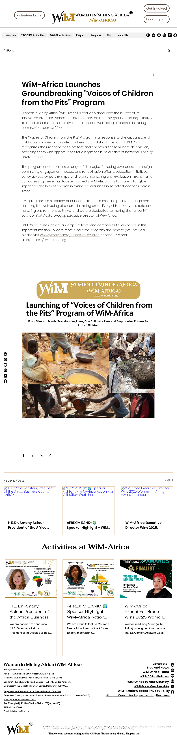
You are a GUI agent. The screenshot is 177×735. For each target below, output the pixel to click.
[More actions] (153, 74)
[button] (168, 50)
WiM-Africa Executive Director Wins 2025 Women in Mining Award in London (146, 525)
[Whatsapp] (153, 35)
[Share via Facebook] (23, 455)
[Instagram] (164, 35)
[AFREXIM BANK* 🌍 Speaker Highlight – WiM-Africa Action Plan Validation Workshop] (88, 501)
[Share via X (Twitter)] (32, 455)
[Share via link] (50, 455)
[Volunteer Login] (29, 15)
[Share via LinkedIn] (41, 455)
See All (169, 480)
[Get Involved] (157, 8)
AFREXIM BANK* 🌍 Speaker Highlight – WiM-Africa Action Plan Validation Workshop (88, 525)
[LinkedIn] (148, 35)
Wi (141, 676)
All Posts (9, 50)
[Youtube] (159, 35)
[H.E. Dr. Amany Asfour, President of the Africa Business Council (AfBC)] (30, 501)
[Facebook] (175, 35)
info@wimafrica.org (128, 729)
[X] (170, 35)
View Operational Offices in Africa (20, 699)
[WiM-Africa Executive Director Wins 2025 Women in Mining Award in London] (147, 501)
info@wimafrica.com (20, 669)
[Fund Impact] (157, 19)
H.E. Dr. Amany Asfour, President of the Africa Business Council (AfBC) (28, 525)
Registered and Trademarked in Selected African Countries (32, 691)
